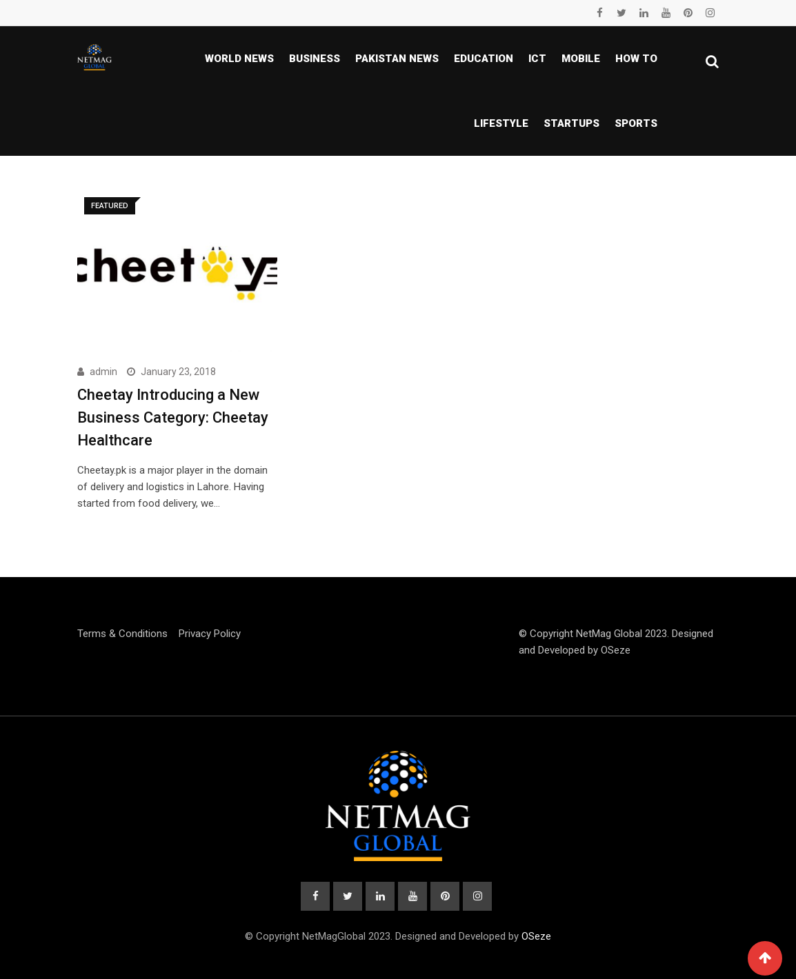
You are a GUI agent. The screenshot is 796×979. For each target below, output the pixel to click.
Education (483, 58)
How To (636, 58)
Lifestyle (501, 123)
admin (103, 371)
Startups (571, 123)
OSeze (615, 650)
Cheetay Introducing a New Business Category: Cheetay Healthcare (172, 417)
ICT (537, 58)
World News (239, 58)
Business (314, 58)
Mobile (580, 58)
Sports (636, 123)
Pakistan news (397, 58)
